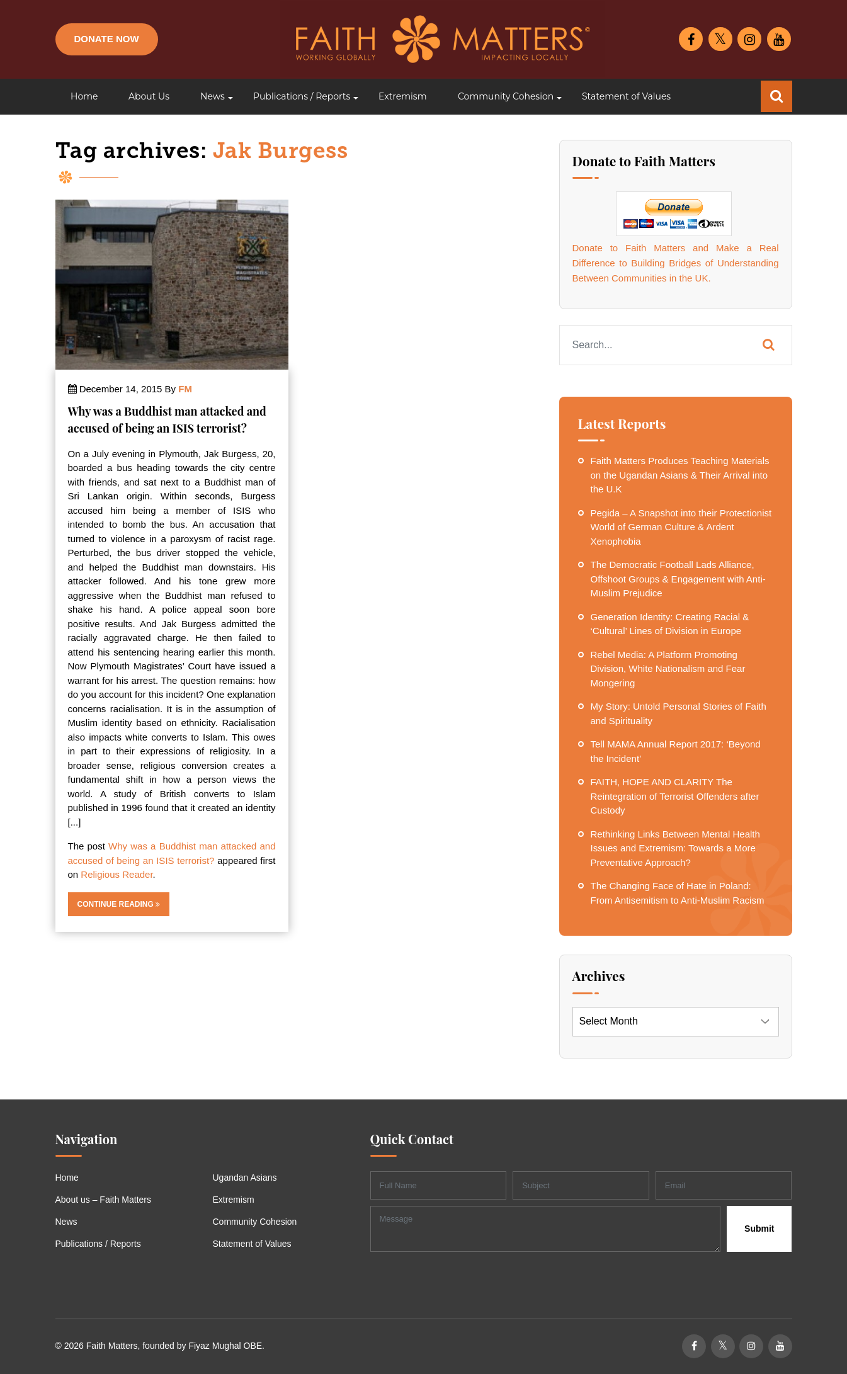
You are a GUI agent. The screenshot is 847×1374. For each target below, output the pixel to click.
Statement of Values (252, 1244)
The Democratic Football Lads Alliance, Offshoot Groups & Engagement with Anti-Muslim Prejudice (678, 578)
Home (67, 1177)
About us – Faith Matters (103, 1200)
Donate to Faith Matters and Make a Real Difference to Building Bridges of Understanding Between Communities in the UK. (675, 262)
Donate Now (106, 38)
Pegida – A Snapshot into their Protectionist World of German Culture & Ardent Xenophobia (681, 527)
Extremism (233, 1200)
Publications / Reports (98, 1244)
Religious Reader (116, 874)
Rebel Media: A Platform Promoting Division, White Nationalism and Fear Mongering (668, 668)
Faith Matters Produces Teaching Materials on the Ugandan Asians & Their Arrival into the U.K (680, 474)
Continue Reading (119, 904)
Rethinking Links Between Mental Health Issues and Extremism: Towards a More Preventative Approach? (675, 848)
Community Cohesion (255, 1222)
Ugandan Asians (245, 1177)
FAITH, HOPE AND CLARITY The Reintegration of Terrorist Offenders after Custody (675, 795)
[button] (211, 97)
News (66, 1222)
